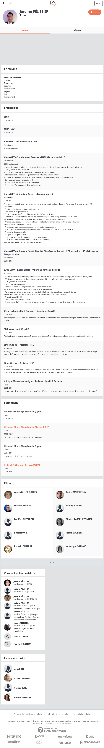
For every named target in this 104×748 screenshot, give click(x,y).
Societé (47, 721)
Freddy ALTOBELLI (75, 505)
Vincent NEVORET (22, 678)
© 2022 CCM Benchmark (63, 724)
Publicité (29, 721)
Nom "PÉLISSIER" (21, 636)
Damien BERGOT (22, 505)
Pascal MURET (21, 532)
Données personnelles (59, 721)
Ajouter (96, 12)
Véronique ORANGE (76, 546)
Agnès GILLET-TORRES (25, 492)
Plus (52, 562)
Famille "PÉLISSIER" (22, 644)
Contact (22, 721)
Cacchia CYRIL (20, 688)
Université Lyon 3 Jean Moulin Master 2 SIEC (26, 427)
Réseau (77, 30)
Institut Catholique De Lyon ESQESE (22, 465)
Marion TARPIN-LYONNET (79, 519)
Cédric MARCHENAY (76, 492)
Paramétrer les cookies (77, 721)
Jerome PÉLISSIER (21, 611)
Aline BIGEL (19, 669)
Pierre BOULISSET (75, 532)
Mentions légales (93, 721)
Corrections (49, 724)
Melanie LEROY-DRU (23, 697)
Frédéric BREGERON (24, 519)
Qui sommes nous (11, 721)
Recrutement (38, 721)
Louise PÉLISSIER (21, 623)
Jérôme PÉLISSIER (21, 581)
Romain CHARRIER (23, 546)
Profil (25, 30)
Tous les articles (37, 724)
